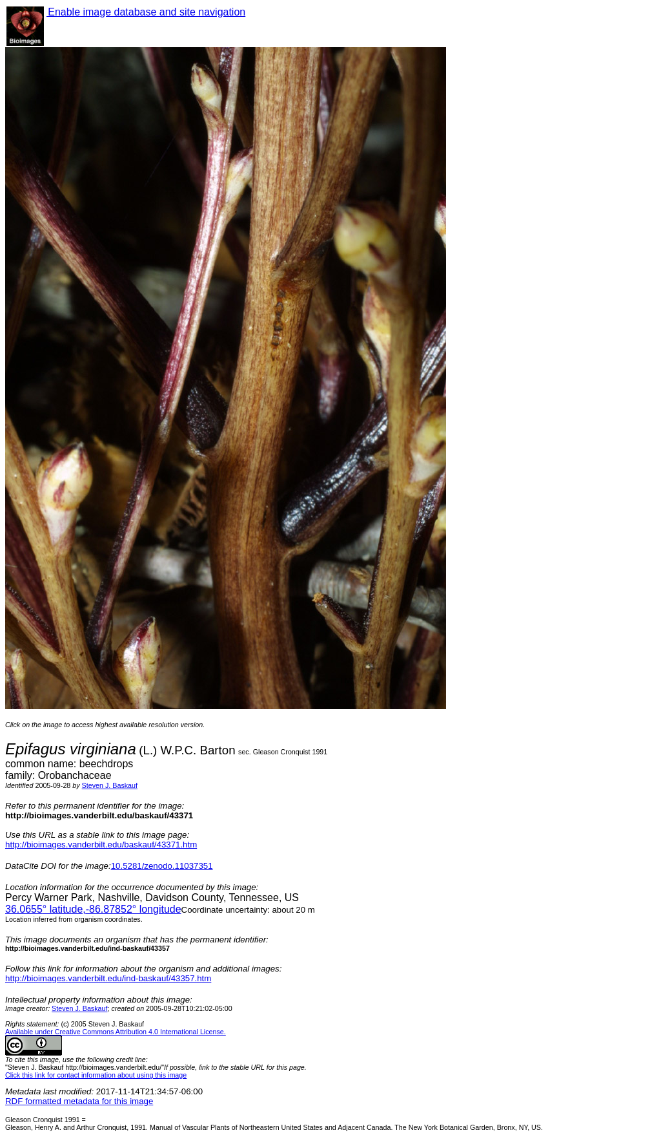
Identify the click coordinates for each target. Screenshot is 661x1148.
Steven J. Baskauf (109, 785)
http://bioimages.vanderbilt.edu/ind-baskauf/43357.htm (108, 978)
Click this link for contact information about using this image (96, 1075)
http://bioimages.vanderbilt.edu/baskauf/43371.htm (101, 844)
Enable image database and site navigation (145, 11)
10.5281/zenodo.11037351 (162, 866)
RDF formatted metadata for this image (79, 1101)
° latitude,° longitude (93, 909)
